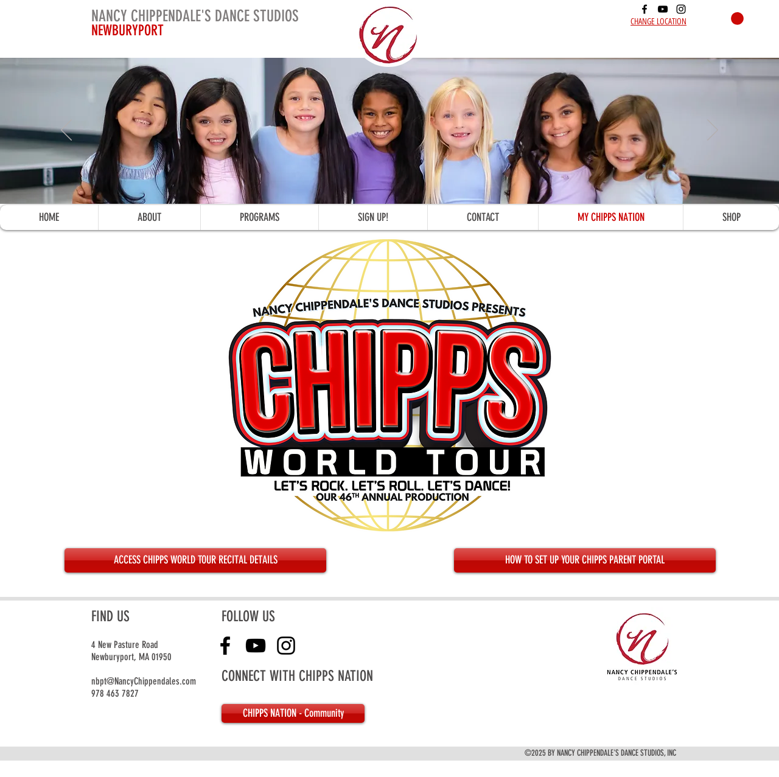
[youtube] (663, 9)
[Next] (712, 130)
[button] (737, 18)
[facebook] (644, 9)
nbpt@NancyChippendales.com (143, 681)
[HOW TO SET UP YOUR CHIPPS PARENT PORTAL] (585, 560)
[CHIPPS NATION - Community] (293, 713)
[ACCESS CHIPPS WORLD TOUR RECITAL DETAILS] (195, 560)
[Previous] (66, 130)
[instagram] (681, 9)
